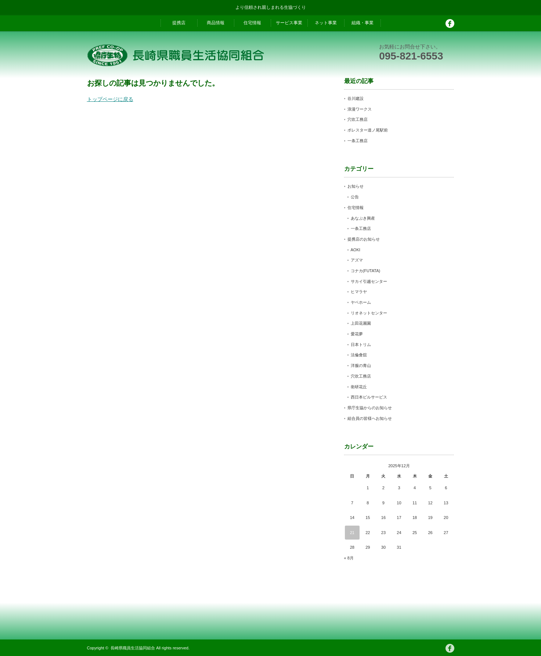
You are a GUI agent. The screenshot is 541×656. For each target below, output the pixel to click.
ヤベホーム (361, 302)
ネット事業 (326, 22)
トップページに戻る (110, 99)
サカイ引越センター (369, 281)
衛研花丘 (359, 387)
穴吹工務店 (357, 119)
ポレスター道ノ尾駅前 (367, 130)
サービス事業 (289, 22)
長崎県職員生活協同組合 (133, 648)
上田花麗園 (361, 323)
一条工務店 (357, 140)
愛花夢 (357, 334)
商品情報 (215, 22)
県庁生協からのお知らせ (369, 408)
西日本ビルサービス (369, 397)
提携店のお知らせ (363, 239)
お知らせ (355, 186)
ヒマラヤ (359, 291)
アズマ (357, 260)
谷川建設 (355, 98)
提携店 (178, 22)
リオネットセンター (369, 313)
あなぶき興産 (363, 218)
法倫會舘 (359, 355)
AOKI (355, 250)
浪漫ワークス (359, 109)
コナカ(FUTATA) (365, 270)
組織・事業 (362, 22)
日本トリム (361, 344)
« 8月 (349, 558)
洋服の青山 (361, 365)
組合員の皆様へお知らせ (369, 418)
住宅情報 (252, 22)
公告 (355, 197)
